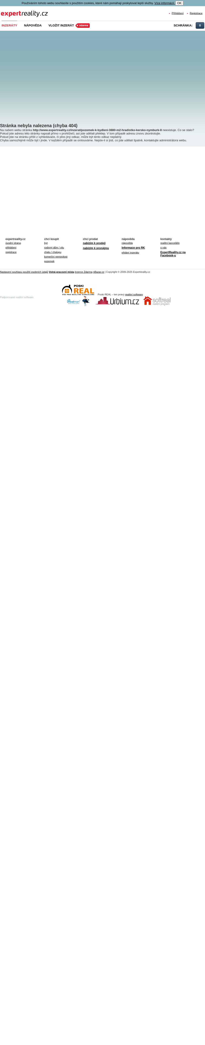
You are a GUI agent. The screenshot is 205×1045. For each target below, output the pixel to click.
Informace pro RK (133, 247)
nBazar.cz (98, 272)
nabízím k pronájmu (96, 248)
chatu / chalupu (52, 252)
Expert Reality (9, 11)
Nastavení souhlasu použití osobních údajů (24, 272)
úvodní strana (13, 243)
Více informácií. (164, 3)
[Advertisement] (42, 73)
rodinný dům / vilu (54, 247)
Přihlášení (178, 13)
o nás (163, 247)
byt (46, 243)
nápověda (127, 243)
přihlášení (10, 247)
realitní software (134, 294)
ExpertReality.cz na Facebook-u (173, 254)
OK (179, 3)
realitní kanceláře (169, 243)
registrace (11, 252)
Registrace (196, 13)
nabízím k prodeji (94, 243)
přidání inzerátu (130, 252)
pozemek (49, 261)
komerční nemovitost (55, 256)
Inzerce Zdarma (83, 272)
